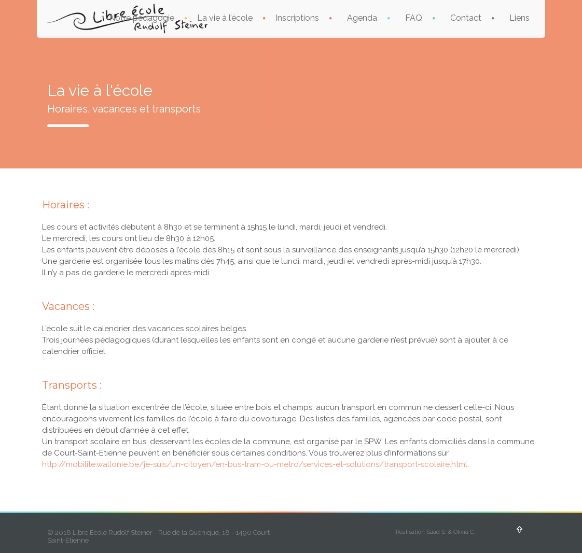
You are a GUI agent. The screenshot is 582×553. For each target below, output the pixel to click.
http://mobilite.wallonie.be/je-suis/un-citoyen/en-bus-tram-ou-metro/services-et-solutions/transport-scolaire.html (254, 464)
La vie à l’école (225, 18)
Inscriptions (297, 18)
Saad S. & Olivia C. (450, 532)
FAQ (413, 18)
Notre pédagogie (141, 18)
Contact (465, 18)
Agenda (362, 18)
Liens (519, 18)
